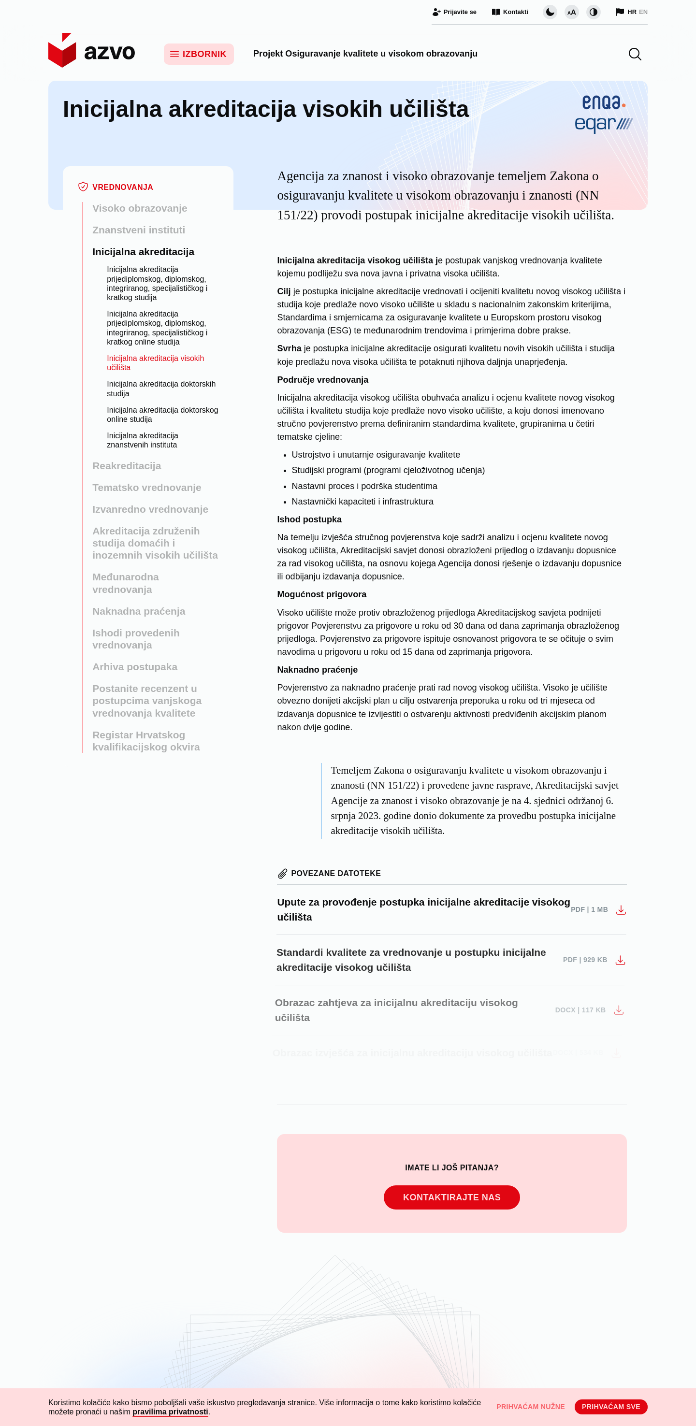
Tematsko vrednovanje (147, 487)
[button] (635, 54)
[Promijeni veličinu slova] (572, 12)
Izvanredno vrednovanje (150, 509)
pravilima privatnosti (170, 1412)
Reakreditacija (126, 465)
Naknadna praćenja (138, 611)
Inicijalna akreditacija (143, 251)
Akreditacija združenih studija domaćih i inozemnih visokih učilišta (155, 543)
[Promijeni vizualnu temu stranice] (550, 12)
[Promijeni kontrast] (593, 12)
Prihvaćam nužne (530, 1407)
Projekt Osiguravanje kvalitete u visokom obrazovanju (365, 53)
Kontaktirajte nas (452, 1197)
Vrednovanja (122, 187)
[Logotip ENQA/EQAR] (604, 145)
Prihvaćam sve (611, 1407)
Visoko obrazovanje (139, 208)
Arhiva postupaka (134, 666)
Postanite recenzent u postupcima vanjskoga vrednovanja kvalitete (147, 700)
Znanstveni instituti (138, 229)
